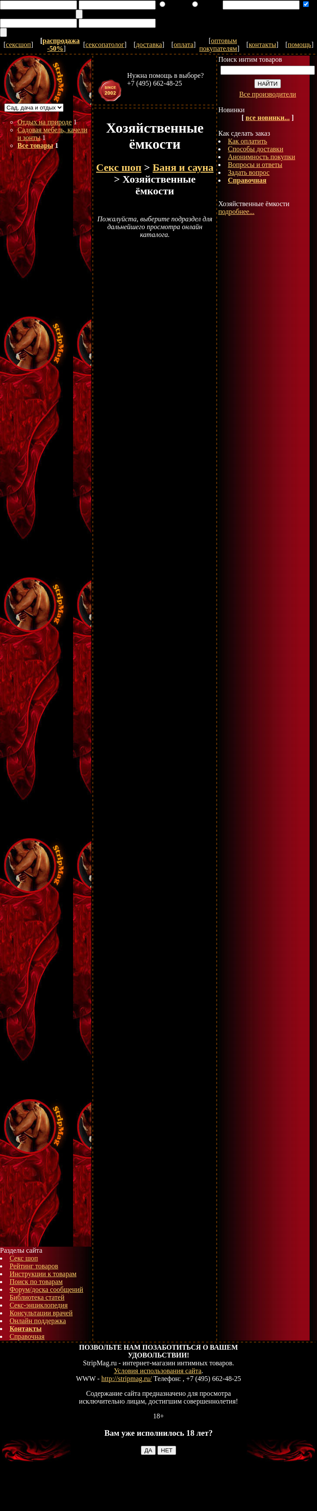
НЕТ (167, 1450)
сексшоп (18, 44)
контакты (262, 44)
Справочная (27, 1336)
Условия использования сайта (158, 1370)
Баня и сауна (183, 167)
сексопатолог (105, 44)
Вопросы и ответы (255, 164)
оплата (184, 44)
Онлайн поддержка (38, 1320)
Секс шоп (24, 1258)
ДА (148, 1450)
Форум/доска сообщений (46, 1289)
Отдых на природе (44, 122)
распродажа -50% (61, 44)
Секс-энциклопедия (39, 1305)
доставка (149, 44)
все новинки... (268, 117)
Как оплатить (247, 141)
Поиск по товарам (36, 1281)
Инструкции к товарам (43, 1274)
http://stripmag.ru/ (126, 1378)
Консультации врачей (41, 1313)
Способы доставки (255, 149)
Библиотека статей (37, 1297)
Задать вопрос (249, 172)
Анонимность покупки (261, 156)
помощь (299, 44)
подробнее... (236, 211)
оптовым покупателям (218, 44)
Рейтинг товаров (34, 1266)
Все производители (267, 94)
